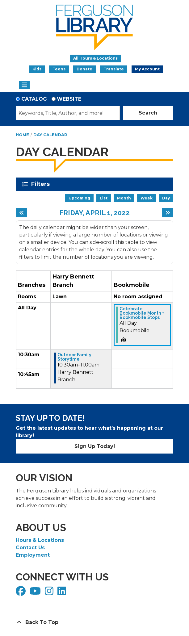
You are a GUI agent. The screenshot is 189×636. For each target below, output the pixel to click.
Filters (41, 184)
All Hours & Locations (95, 58)
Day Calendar (50, 134)
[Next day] (167, 212)
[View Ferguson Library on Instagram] (50, 593)
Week (147, 198)
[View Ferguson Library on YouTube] (36, 593)
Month (124, 198)
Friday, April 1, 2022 (94, 213)
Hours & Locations (40, 540)
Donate (84, 69)
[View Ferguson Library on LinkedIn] (62, 593)
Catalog (34, 99)
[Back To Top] (94, 622)
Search (148, 113)
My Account (147, 69)
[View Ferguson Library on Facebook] (21, 593)
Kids (36, 69)
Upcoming (79, 198)
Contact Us (30, 547)
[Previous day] (21, 212)
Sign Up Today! (94, 446)
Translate (113, 69)
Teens (58, 69)
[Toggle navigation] (24, 85)
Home (22, 134)
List (103, 198)
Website (69, 99)
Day (166, 198)
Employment (33, 555)
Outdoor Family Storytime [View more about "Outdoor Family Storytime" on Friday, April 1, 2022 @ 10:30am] (74, 357)
